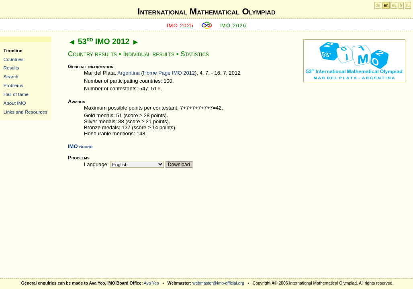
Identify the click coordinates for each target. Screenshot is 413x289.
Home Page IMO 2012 (169, 73)
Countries (14, 59)
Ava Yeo (151, 283)
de (378, 5)
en (386, 5)
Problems (13, 85)
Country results (92, 54)
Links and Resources (25, 111)
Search (11, 76)
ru (408, 5)
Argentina (128, 73)
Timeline (13, 50)
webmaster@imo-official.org (218, 283)
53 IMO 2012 (104, 41)
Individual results (148, 54)
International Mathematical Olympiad (206, 11)
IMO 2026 (233, 25)
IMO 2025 (180, 25)
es (394, 5)
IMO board (80, 146)
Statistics (194, 54)
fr (401, 5)
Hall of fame (16, 94)
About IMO (15, 103)
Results (11, 67)
